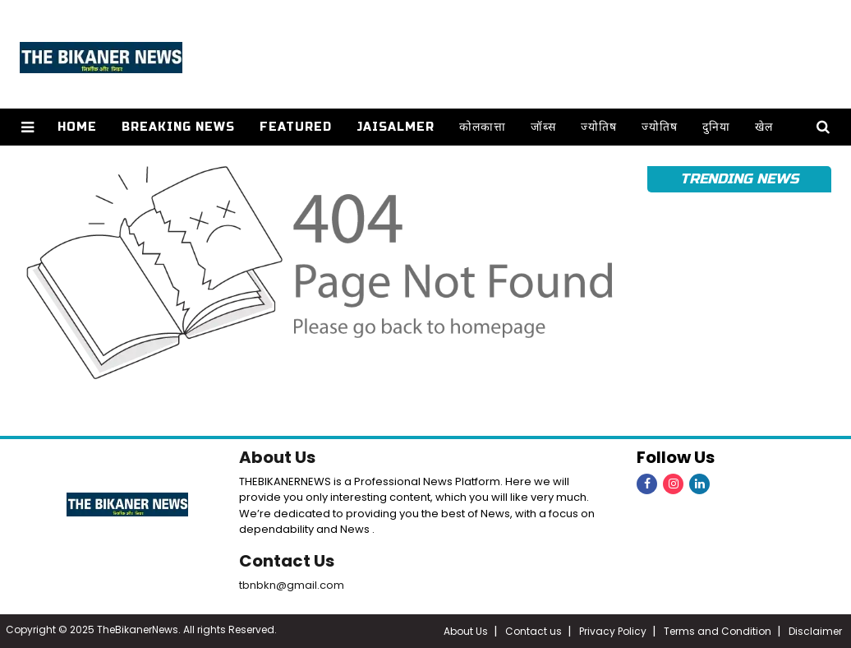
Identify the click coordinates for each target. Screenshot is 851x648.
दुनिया (716, 127)
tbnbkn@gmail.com (291, 585)
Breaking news (178, 127)
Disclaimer (815, 631)
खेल (764, 127)
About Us (277, 457)
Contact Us (286, 560)
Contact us (533, 631)
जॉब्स (543, 127)
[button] (27, 127)
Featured (296, 127)
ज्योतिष (599, 127)
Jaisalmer (395, 127)
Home (77, 127)
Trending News (739, 178)
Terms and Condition (717, 631)
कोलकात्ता (482, 127)
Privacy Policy (612, 631)
